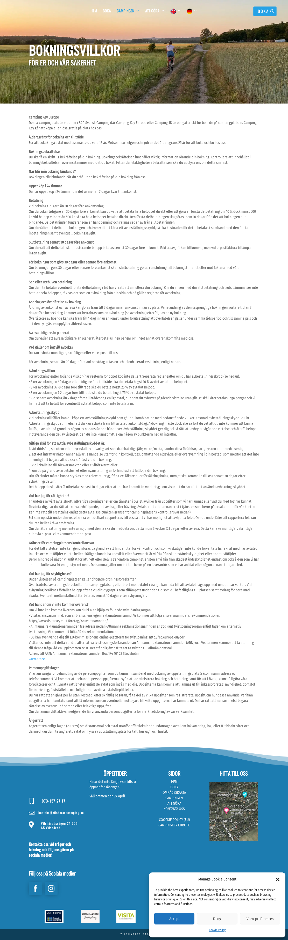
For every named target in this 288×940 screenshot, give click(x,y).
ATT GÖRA (174, 803)
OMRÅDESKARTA (174, 792)
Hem (93, 11)
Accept (174, 918)
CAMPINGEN (174, 798)
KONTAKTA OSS (174, 809)
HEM (174, 782)
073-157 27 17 (53, 801)
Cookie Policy (217, 930)
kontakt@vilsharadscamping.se (61, 812)
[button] (277, 879)
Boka (107, 11)
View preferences (260, 918)
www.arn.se (37, 659)
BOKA (263, 11)
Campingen (125, 11)
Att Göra (152, 11)
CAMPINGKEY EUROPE (174, 825)
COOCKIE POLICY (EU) (174, 820)
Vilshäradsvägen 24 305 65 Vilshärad (59, 825)
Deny (217, 918)
